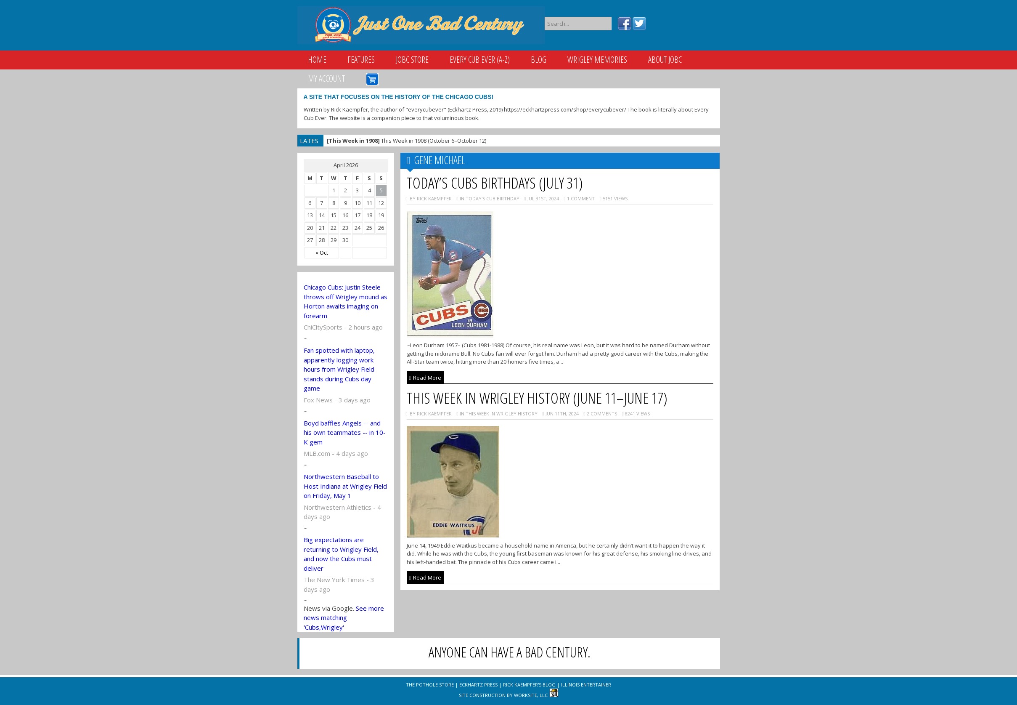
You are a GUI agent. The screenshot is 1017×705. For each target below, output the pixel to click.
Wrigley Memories (597, 59)
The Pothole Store (430, 684)
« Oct (321, 252)
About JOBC (665, 59)
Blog (538, 59)
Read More (425, 377)
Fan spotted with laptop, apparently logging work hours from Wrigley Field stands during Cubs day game (339, 369)
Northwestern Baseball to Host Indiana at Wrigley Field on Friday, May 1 (345, 486)
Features (361, 59)
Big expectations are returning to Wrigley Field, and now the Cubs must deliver (341, 553)
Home (317, 59)
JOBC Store (412, 59)
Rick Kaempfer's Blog (529, 684)
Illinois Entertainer (586, 684)
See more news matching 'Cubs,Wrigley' (344, 617)
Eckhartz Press (478, 684)
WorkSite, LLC (531, 695)
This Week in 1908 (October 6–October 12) (406, 140)
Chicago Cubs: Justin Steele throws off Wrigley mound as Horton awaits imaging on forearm (345, 301)
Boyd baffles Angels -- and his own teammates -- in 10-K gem (345, 432)
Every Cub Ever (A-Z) (480, 59)
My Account (326, 78)
